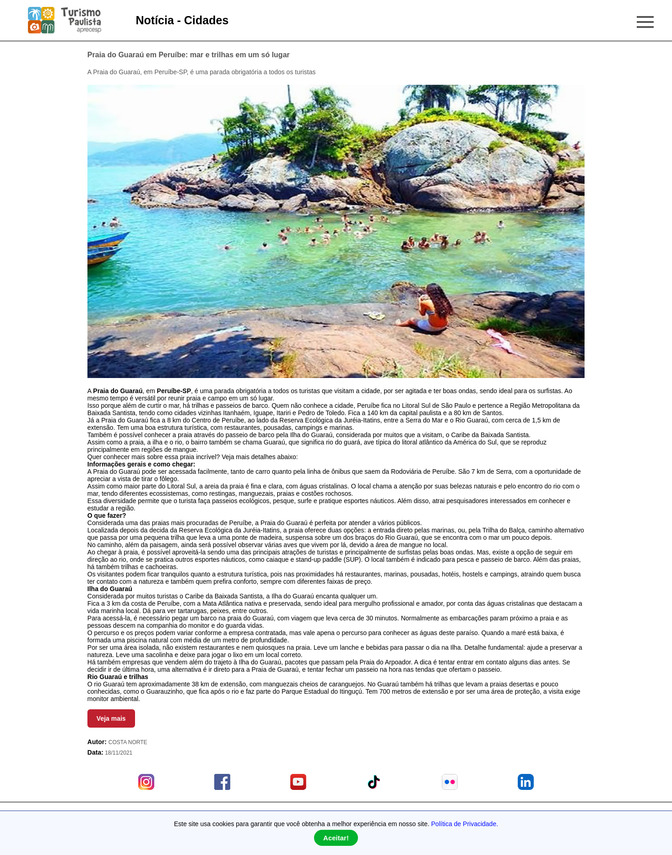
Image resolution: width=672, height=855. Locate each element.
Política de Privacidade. (464, 824)
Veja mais (111, 718)
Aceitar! (336, 838)
